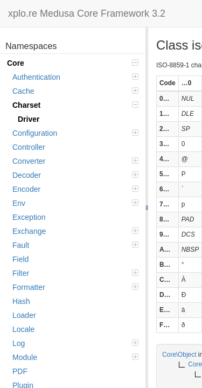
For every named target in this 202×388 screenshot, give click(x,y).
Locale (23, 329)
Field (20, 259)
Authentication (75, 77)
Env (75, 203)
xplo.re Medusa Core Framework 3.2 (86, 13)
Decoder (75, 175)
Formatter (75, 287)
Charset (75, 105)
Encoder (75, 189)
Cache (75, 91)
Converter (75, 161)
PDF (19, 371)
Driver (28, 119)
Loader (24, 315)
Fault (75, 245)
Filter (75, 273)
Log (75, 343)
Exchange (75, 231)
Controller (28, 147)
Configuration (75, 133)
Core (72, 63)
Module (75, 357)
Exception (28, 217)
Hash (21, 301)
